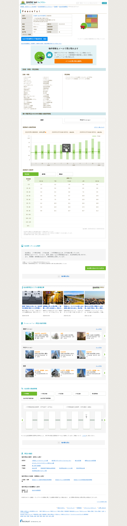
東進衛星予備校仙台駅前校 (48, 468)
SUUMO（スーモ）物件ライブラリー (33, 2)
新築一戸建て (91, 511)
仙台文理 (34, 468)
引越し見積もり (51, 514)
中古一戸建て (98, 511)
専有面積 (27, 174)
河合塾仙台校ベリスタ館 (66, 468)
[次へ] (104, 336)
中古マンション (83, 511)
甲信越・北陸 (33, 516)
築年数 (43, 174)
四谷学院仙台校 (80, 468)
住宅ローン (58, 514)
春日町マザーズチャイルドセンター (61, 460)
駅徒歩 (61, 174)
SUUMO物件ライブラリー (45, 6)
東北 (25, 516)
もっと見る (99, 329)
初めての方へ (61, 508)
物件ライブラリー (65, 514)
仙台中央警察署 (36, 490)
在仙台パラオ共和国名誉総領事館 (83, 479)
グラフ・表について (99, 127)
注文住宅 (22, 514)
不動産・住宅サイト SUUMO (28, 6)
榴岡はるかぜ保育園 (90, 460)
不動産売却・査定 (37, 514)
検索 (105, 3)
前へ (22, 420)
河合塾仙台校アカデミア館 (39, 470)
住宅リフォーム (28, 514)
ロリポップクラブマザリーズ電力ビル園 (43, 463)
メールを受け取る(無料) (74, 61)
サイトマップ (70, 508)
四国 (44, 516)
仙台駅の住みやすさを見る (95, 268)
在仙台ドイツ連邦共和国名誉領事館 (42, 479)
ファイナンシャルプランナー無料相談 (79, 514)
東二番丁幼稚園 (36, 465)
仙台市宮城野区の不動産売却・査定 (34, 39)
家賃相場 (67, 511)
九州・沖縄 (51, 516)
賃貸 (41, 511)
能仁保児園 (78, 460)
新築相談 (44, 514)
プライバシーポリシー (90, 508)
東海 (38, 516)
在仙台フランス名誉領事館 (62, 479)
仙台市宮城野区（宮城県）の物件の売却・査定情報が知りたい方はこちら (41, 43)
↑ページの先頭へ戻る (102, 501)
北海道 (21, 516)
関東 (28, 516)
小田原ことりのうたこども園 (40, 460)
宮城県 (56, 6)
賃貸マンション (46, 511)
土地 (103, 511)
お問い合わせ (102, 508)
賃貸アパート (53, 511)
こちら (84, 435)
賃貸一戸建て (61, 511)
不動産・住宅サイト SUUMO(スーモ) (29, 511)
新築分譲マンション (74, 511)
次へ (104, 420)
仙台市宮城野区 (63, 6)
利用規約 (79, 508)
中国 (47, 516)
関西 (41, 516)
